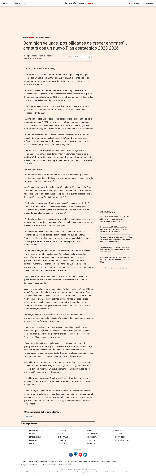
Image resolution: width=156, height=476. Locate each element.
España (32, 434)
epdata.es (91, 440)
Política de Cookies (75, 461)
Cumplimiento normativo (48, 461)
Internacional (35, 437)
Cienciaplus (63, 437)
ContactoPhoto (122, 440)
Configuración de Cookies (30, 465)
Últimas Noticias (36, 430)
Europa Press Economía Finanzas (39, 56)
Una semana (115, 268)
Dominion (29, 416)
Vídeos (32, 444)
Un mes (124, 268)
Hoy (106, 268)
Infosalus (91, 444)
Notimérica (120, 437)
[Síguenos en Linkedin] (85, 455)
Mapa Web (106, 461)
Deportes (33, 440)
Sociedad (62, 434)
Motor (118, 430)
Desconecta (92, 437)
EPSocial (61, 444)
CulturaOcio (92, 434)
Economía (62, 430)
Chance (90, 430)
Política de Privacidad (92, 461)
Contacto (24, 461)
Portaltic (62, 440)
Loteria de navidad (48, 465)
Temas (114, 461)
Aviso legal (33, 461)
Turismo (118, 434)
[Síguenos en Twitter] (75, 455)
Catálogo (62, 461)
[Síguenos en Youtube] (80, 455)
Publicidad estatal (65, 465)
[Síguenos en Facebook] (71, 455)
